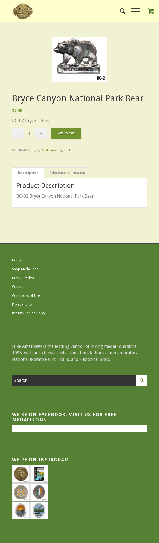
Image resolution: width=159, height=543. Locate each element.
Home (16, 260)
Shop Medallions (25, 269)
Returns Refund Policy (28, 313)
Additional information (67, 173)
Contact (18, 287)
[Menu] (132, 11)
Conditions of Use (26, 296)
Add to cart (66, 133)
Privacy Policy (22, 304)
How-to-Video (23, 278)
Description (28, 173)
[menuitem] (120, 11)
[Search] (120, 11)
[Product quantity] (29, 133)
